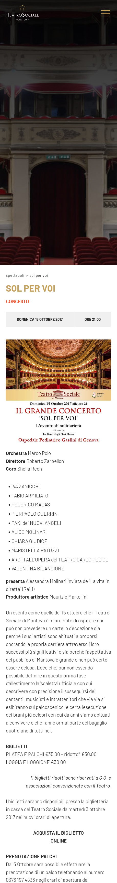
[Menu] (105, 13)
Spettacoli (15, 275)
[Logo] (23, 13)
